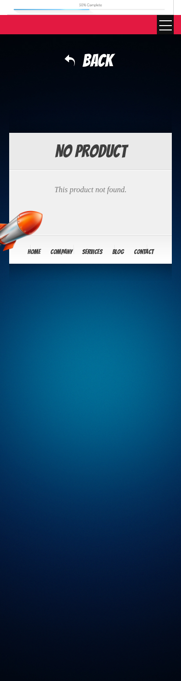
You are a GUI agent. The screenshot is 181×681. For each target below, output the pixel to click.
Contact (143, 251)
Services (92, 251)
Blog (118, 251)
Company (61, 251)
